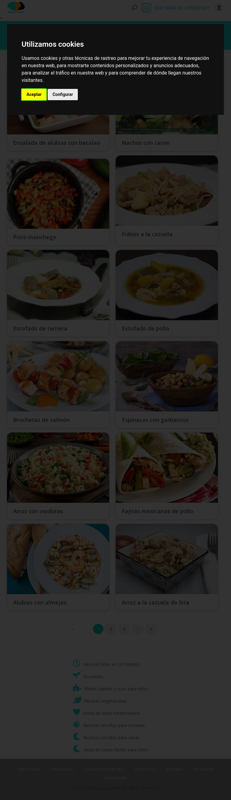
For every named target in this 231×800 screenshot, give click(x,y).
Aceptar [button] (34, 94)
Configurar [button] (62, 94)
